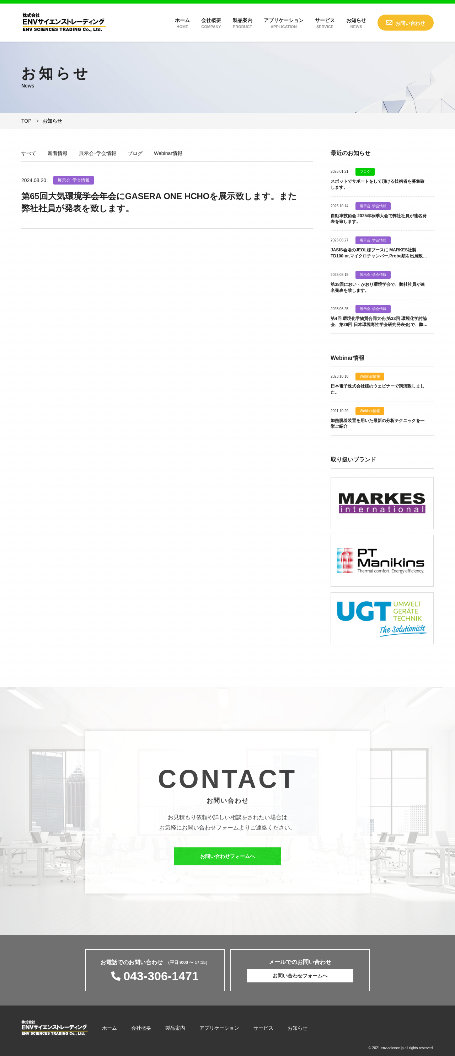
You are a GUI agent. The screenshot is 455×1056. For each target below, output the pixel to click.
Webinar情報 (168, 153)
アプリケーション (284, 23)
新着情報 (58, 153)
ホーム (182, 23)
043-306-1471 (161, 976)
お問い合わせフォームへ (227, 862)
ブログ (135, 153)
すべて (28, 153)
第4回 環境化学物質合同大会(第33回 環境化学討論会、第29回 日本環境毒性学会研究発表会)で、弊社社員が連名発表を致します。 (379, 324)
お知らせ (356, 23)
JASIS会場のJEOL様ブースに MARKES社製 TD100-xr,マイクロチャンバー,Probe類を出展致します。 (379, 256)
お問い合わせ (410, 23)
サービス (325, 23)
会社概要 (211, 23)
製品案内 (242, 23)
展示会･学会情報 (97, 153)
